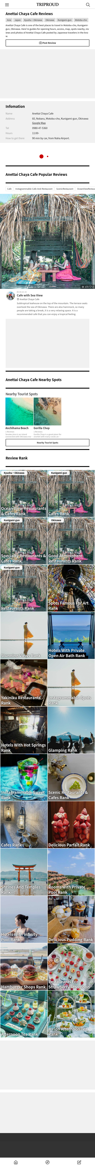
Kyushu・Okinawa (33, 19)
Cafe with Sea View (53, 297)
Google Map (39, 123)
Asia (9, 19)
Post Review (47, 43)
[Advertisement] (47, 73)
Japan (18, 19)
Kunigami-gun (65, 19)
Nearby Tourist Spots (47, 442)
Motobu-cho (81, 19)
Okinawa (50, 19)
